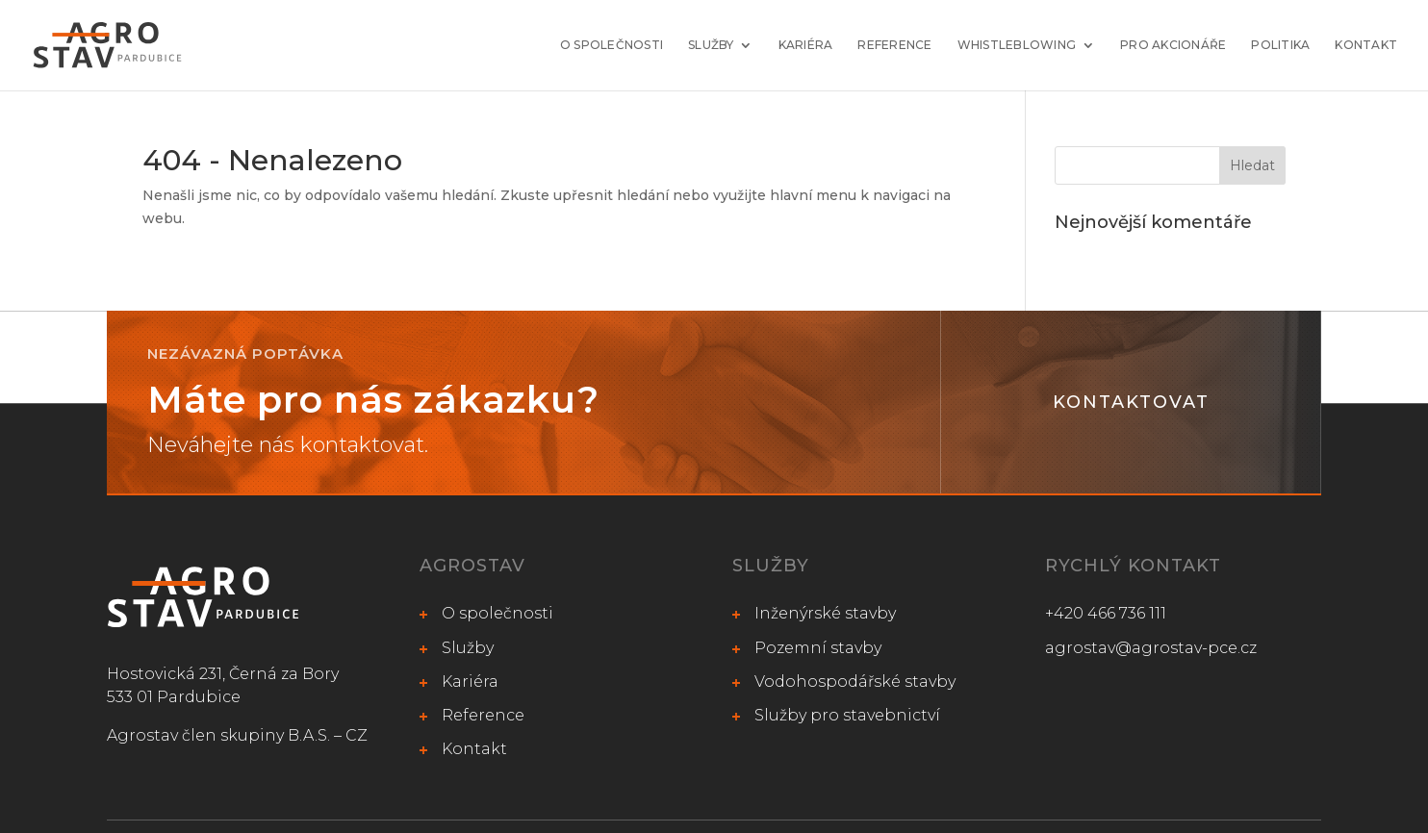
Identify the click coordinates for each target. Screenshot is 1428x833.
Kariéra (805, 45)
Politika (1280, 45)
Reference (894, 45)
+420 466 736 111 (1105, 613)
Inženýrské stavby (825, 613)
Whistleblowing (1017, 45)
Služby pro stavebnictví (847, 715)
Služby (711, 45)
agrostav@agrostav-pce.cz (1151, 648)
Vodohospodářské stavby (855, 681)
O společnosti (611, 45)
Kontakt (1366, 45)
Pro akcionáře (1173, 45)
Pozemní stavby (817, 648)
